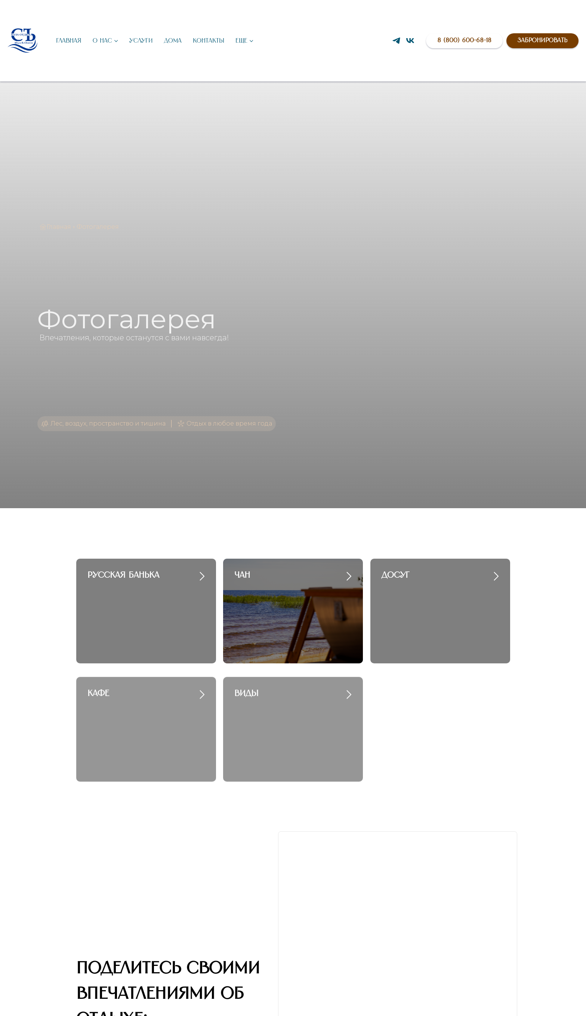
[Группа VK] (410, 40)
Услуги (141, 41)
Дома (173, 41)
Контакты (208, 41)
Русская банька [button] (123, 575)
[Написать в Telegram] (396, 40)
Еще (241, 41)
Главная (68, 41)
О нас (102, 41)
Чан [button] (242, 575)
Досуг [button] (396, 575)
